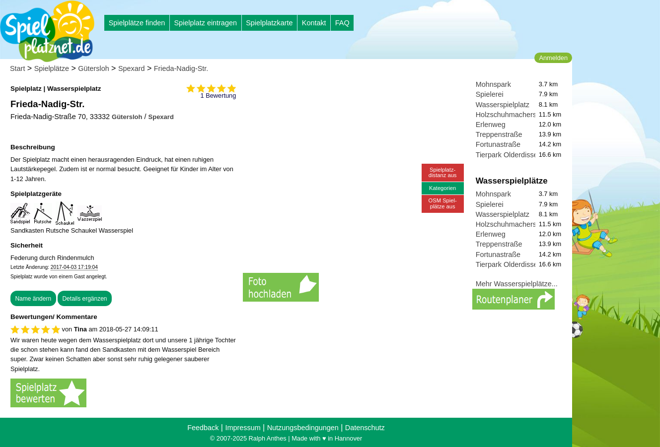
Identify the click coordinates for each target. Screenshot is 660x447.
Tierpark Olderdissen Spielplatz (525, 155)
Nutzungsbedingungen (303, 428)
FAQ (342, 23)
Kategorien (442, 188)
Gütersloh (93, 68)
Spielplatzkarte (269, 23)
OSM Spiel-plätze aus (443, 203)
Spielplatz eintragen (205, 23)
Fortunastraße (498, 144)
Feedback (203, 428)
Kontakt (314, 23)
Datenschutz (365, 428)
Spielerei (490, 94)
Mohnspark (493, 84)
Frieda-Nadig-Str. (181, 68)
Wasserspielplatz (502, 105)
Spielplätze (51, 68)
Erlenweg (491, 124)
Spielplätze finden (137, 23)
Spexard (131, 68)
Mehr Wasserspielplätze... (517, 284)
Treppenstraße (499, 134)
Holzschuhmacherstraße (514, 115)
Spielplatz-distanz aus (443, 172)
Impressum (242, 428)
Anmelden (553, 58)
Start (17, 68)
